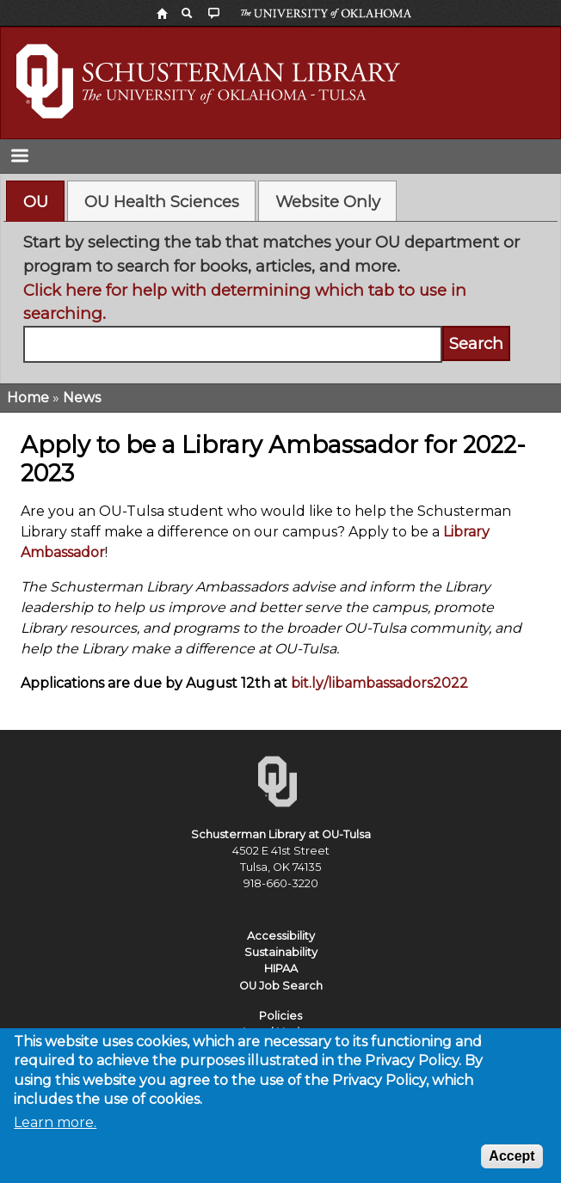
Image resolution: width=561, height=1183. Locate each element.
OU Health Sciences (161, 201)
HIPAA (281, 968)
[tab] (35, 201)
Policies (280, 1015)
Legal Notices (281, 1032)
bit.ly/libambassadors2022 (379, 683)
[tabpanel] (281, 296)
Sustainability (280, 952)
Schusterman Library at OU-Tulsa (281, 834)
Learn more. (55, 1133)
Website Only (327, 201)
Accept (511, 1166)
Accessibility (281, 935)
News (82, 397)
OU (35, 201)
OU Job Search (281, 985)
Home (28, 397)
